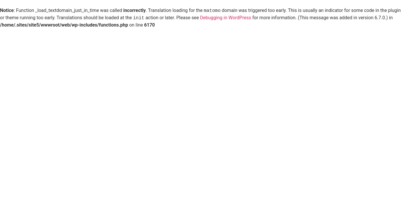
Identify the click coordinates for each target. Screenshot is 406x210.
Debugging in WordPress (225, 18)
